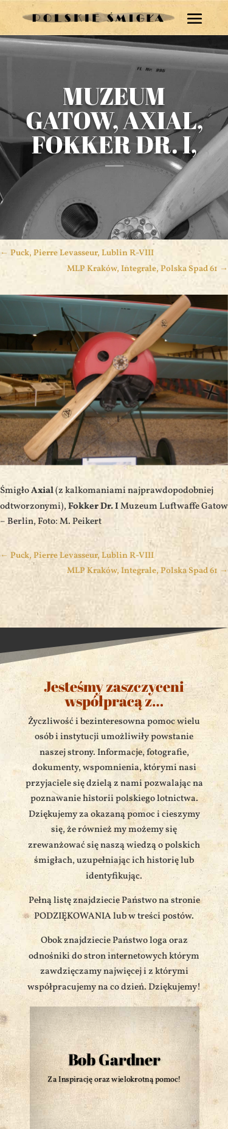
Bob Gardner (114, 1059)
